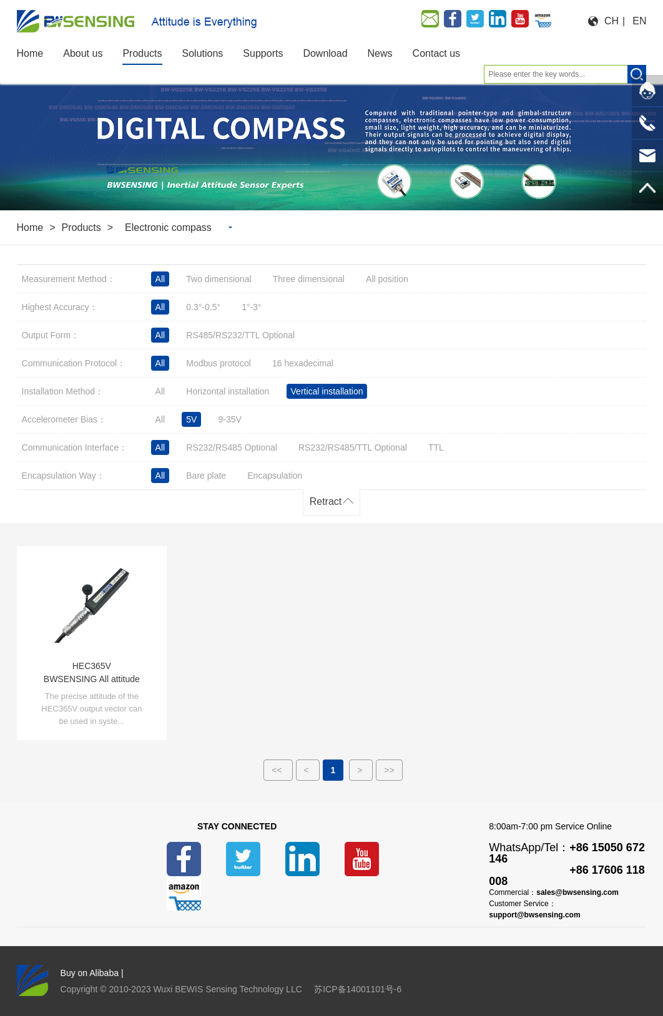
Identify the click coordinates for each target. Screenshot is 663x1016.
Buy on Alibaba (90, 973)
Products (81, 227)
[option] (331, 141)
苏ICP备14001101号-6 (357, 989)
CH (611, 21)
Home (30, 227)
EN (639, 21)
